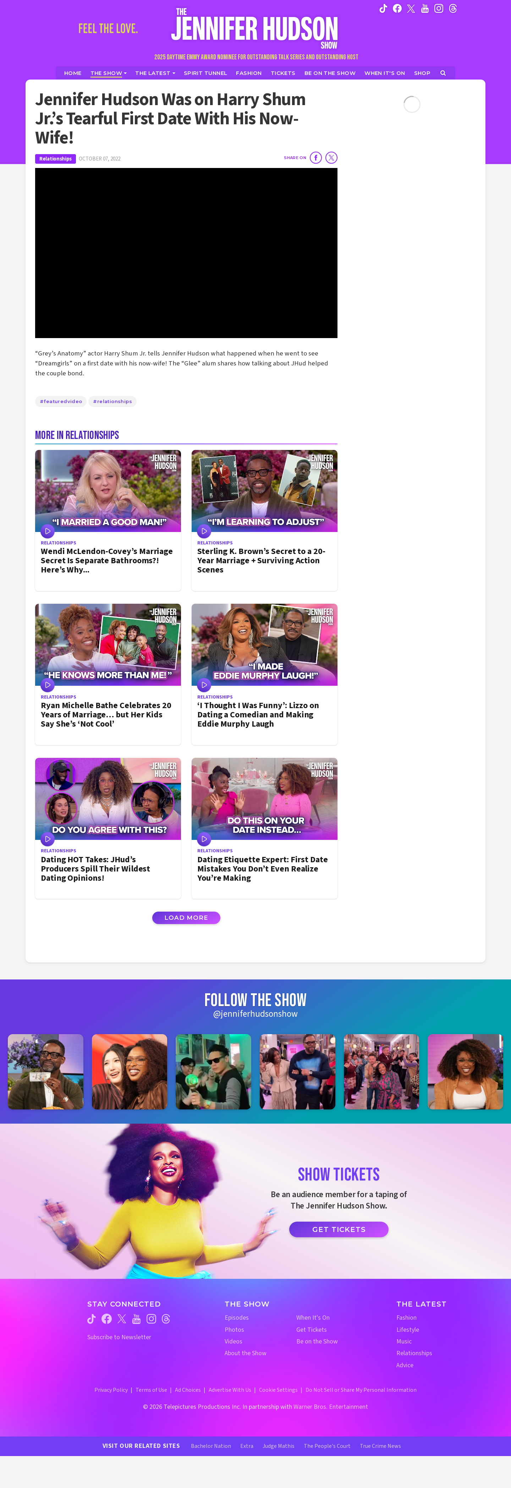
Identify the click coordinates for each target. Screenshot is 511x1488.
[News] (155, 73)
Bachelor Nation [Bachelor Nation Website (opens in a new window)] (211, 1446)
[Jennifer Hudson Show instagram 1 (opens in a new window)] (45, 1072)
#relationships (112, 401)
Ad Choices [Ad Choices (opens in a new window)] (188, 1390)
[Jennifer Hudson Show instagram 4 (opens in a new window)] (297, 1072)
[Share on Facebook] (316, 158)
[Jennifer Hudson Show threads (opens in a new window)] (166, 1319)
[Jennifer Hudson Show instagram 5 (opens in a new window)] (381, 1072)
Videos (233, 1341)
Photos (234, 1330)
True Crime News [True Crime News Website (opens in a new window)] (380, 1446)
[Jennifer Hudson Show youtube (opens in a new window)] (425, 8)
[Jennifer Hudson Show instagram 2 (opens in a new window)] (129, 1072)
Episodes (237, 1318)
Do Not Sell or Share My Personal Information (361, 1390)
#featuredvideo (61, 401)
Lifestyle (407, 1330)
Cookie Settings (278, 1390)
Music (404, 1341)
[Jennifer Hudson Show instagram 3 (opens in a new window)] (213, 1072)
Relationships (55, 159)
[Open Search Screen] (443, 73)
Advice (404, 1365)
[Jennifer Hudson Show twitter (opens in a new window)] (411, 8)
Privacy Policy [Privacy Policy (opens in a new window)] (111, 1390)
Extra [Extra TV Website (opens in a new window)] (246, 1446)
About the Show (246, 1353)
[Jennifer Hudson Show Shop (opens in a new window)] (422, 73)
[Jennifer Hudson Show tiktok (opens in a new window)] (383, 8)
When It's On (313, 1318)
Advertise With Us (230, 1390)
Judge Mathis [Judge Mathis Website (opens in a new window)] (279, 1446)
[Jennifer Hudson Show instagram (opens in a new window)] (438, 8)
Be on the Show (317, 1341)
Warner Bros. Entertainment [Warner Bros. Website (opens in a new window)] (330, 1406)
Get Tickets (339, 1229)
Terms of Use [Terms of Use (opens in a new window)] (151, 1390)
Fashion (406, 1318)
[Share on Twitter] (331, 158)
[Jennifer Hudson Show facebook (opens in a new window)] (397, 8)
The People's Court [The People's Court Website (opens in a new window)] (327, 1446)
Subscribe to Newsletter (119, 1337)
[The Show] (108, 73)
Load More (186, 917)
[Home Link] (255, 28)
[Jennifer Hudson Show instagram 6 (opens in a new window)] (465, 1072)
